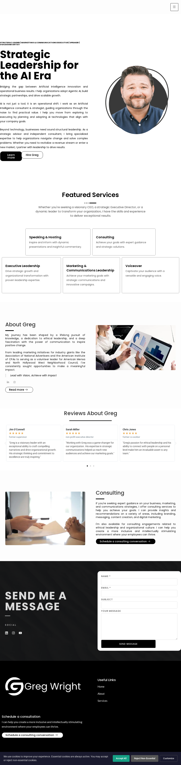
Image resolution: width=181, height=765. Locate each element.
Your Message (111, 611)
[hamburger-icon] (174, 7)
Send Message (129, 644)
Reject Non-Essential (144, 758)
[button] (87, 466)
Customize (168, 758)
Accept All (121, 758)
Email (106, 588)
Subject (107, 600)
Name (105, 577)
